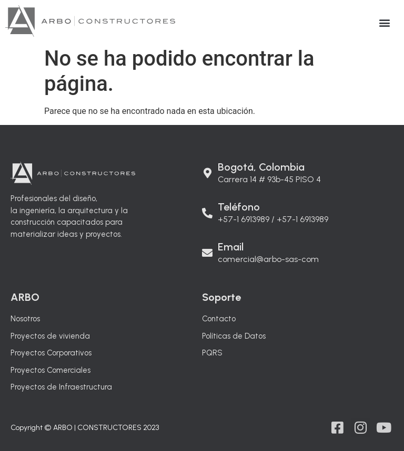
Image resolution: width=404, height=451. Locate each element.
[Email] (207, 248)
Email (231, 246)
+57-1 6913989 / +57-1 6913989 (273, 219)
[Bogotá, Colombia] (207, 168)
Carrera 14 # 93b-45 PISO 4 (269, 179)
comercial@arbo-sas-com (268, 259)
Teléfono (239, 207)
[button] (384, 22)
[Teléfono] (207, 208)
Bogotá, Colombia (261, 167)
